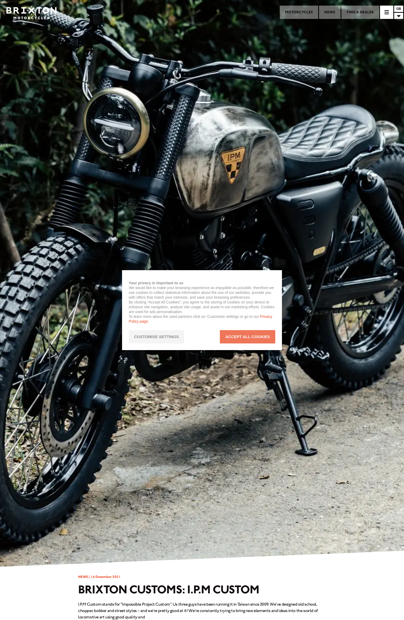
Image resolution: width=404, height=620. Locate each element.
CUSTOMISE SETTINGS (156, 336)
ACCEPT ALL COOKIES (247, 336)
